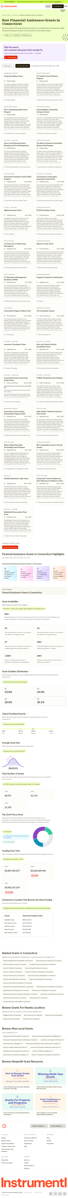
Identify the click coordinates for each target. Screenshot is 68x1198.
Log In (48, 6)
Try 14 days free (58, 6)
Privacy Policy (28, 1192)
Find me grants (10, 57)
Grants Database (57, 1126)
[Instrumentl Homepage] (9, 6)
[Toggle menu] (65, 6)
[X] (55, 1194)
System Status (5, 1195)
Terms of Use (37, 1192)
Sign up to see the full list (10, 547)
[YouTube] (60, 1194)
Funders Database (39, 1126)
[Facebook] (51, 1194)
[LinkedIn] (65, 1194)
